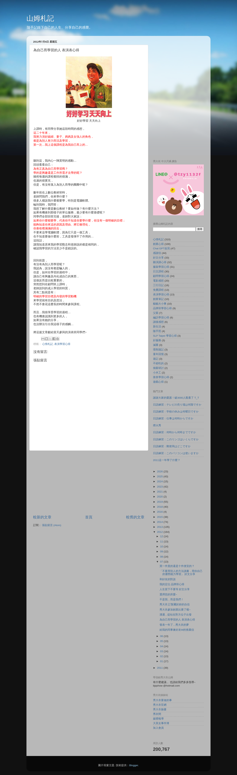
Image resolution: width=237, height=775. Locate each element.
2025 (160, 476)
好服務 (157, 340)
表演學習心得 (62, 344)
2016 (160, 511)
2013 (160, 526)
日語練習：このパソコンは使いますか (176, 453)
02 (162, 656)
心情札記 (47, 344)
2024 (160, 481)
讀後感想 (158, 322)
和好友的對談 (168, 579)
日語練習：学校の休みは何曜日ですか (176, 411)
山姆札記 (40, 18)
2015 (160, 517)
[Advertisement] (88, 483)
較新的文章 (42, 517)
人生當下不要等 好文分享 (175, 589)
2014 (160, 522)
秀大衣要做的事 (162, 700)
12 (162, 536)
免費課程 (158, 289)
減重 (155, 345)
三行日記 (158, 285)
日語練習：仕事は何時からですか (173, 418)
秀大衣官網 (159, 704)
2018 (160, 506)
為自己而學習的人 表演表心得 (177, 619)
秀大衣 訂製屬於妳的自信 (175, 604)
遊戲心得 (158, 381)
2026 (160, 471)
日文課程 (158, 271)
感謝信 (157, 253)
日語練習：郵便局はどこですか (172, 446)
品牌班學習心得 (162, 308)
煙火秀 (157, 425)
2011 (160, 667)
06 (162, 636)
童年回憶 (158, 354)
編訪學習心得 (161, 317)
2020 (160, 496)
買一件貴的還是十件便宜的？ (177, 566)
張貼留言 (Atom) (51, 525)
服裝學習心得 (161, 266)
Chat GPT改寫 (161, 248)
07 (162, 561)
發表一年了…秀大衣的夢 (174, 624)
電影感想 (158, 280)
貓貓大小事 (159, 303)
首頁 (88, 517)
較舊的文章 (135, 517)
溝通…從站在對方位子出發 (176, 614)
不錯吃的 (158, 363)
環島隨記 (158, 349)
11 (162, 541)
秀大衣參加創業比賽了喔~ (175, 609)
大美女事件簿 (161, 723)
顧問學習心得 (161, 276)
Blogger (133, 765)
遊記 (155, 358)
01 (162, 661)
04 (162, 646)
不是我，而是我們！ (172, 599)
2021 (160, 491)
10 (162, 546)
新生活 (157, 326)
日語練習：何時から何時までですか (174, 432)
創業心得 (158, 244)
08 (162, 556)
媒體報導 (158, 718)
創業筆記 (158, 299)
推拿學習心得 (161, 377)
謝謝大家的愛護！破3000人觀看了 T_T (176, 397)
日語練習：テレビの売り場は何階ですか (177, 404)
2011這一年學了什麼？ (166, 460)
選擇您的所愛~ (168, 594)
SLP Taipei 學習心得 (165, 335)
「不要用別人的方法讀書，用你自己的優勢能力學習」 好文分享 (181, 573)
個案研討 (158, 368)
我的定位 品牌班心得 (172, 584)
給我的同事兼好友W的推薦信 (177, 629)
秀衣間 (157, 714)
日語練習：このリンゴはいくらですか (176, 439)
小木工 (157, 372)
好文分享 (158, 257)
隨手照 (157, 331)
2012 (160, 531)
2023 (160, 486)
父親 (155, 312)
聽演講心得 (159, 262)
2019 (160, 501)
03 (162, 651)
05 (162, 641)
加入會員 (158, 727)
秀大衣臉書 (159, 709)
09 (162, 551)
